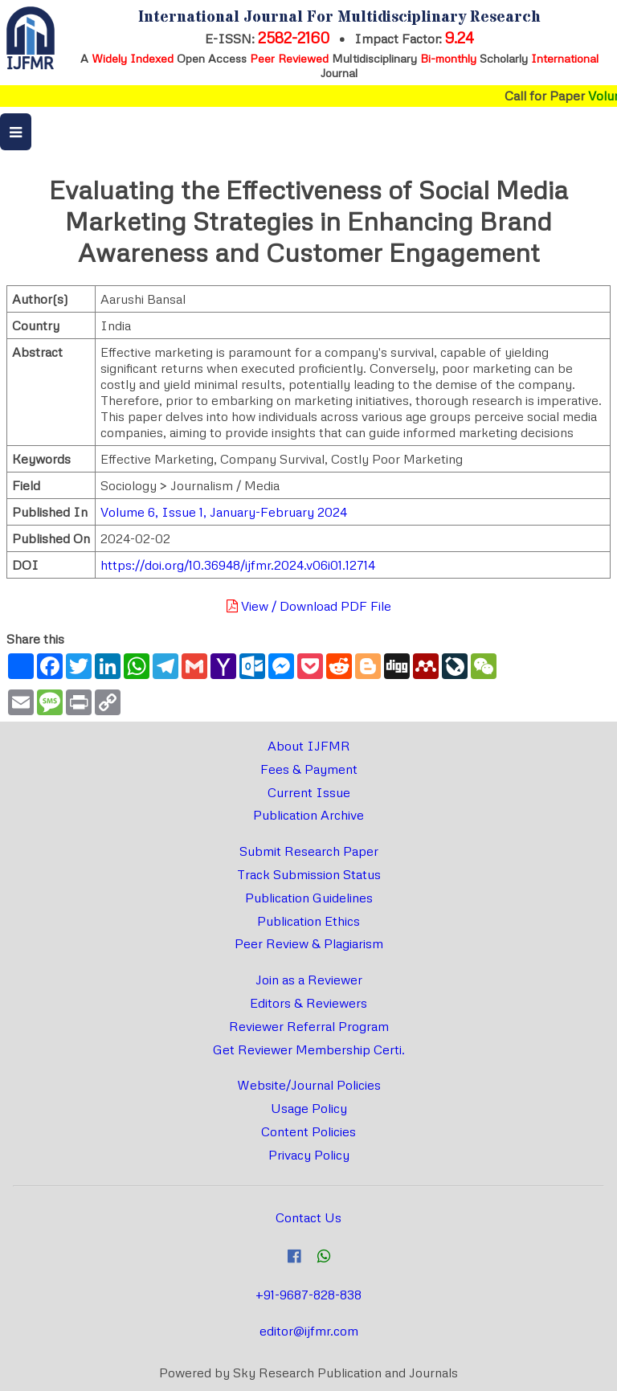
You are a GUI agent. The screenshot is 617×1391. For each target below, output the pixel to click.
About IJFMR (309, 746)
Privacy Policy (308, 1155)
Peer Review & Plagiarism (309, 943)
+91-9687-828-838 (308, 1295)
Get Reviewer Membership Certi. (309, 1049)
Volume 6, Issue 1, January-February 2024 (223, 512)
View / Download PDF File (309, 606)
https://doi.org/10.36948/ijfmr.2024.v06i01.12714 (237, 565)
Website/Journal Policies (309, 1085)
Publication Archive (308, 815)
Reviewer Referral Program (309, 1026)
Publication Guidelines (309, 898)
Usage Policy (309, 1108)
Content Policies (308, 1131)
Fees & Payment (309, 769)
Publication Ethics (308, 921)
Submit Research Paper (308, 851)
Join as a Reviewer (308, 980)
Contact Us (308, 1217)
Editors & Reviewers (308, 1003)
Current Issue (309, 792)
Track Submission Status (309, 874)
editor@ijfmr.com (308, 1331)
